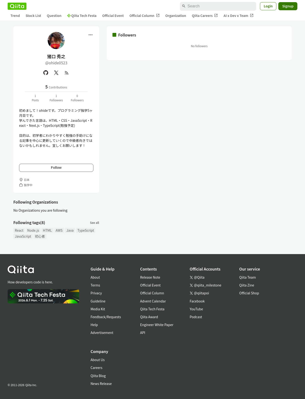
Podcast (196, 316)
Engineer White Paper (156, 324)
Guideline (98, 301)
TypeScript (85, 230)
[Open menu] (90, 35)
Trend (15, 15)
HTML (47, 230)
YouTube (196, 309)
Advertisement (102, 332)
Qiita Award (149, 316)
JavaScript (23, 236)
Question (54, 15)
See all (94, 222)
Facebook (197, 301)
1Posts (35, 98)
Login (268, 6)
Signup (288, 6)
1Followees (56, 98)
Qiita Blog (98, 375)
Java (70, 230)
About (95, 277)
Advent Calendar (153, 301)
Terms (95, 285)
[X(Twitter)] (56, 72)
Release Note (150, 277)
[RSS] (66, 72)
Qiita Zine (246, 285)
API (142, 332)
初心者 (40, 236)
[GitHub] (46, 72)
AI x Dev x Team (239, 15)
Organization (175, 15)
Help (94, 324)
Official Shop (249, 293)
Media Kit (98, 309)
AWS (59, 230)
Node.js (33, 230)
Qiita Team (247, 277)
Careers (96, 367)
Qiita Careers (205, 15)
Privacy (96, 293)
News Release (101, 383)
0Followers (77, 98)
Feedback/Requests (106, 316)
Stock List (33, 15)
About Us (98, 359)
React (19, 230)
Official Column (144, 15)
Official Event (113, 15)
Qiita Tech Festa (82, 15)
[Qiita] (17, 6)
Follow (56, 167)
